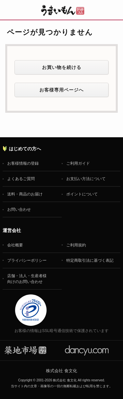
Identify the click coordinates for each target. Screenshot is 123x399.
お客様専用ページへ (61, 89)
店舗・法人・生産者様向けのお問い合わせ (27, 279)
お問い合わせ (19, 209)
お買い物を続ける (61, 67)
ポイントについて (82, 194)
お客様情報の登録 (23, 163)
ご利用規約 (76, 245)
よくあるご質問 (21, 178)
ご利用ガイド (78, 163)
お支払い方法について (86, 178)
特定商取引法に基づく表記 (89, 260)
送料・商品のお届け (25, 194)
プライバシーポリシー (27, 260)
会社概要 (15, 245)
